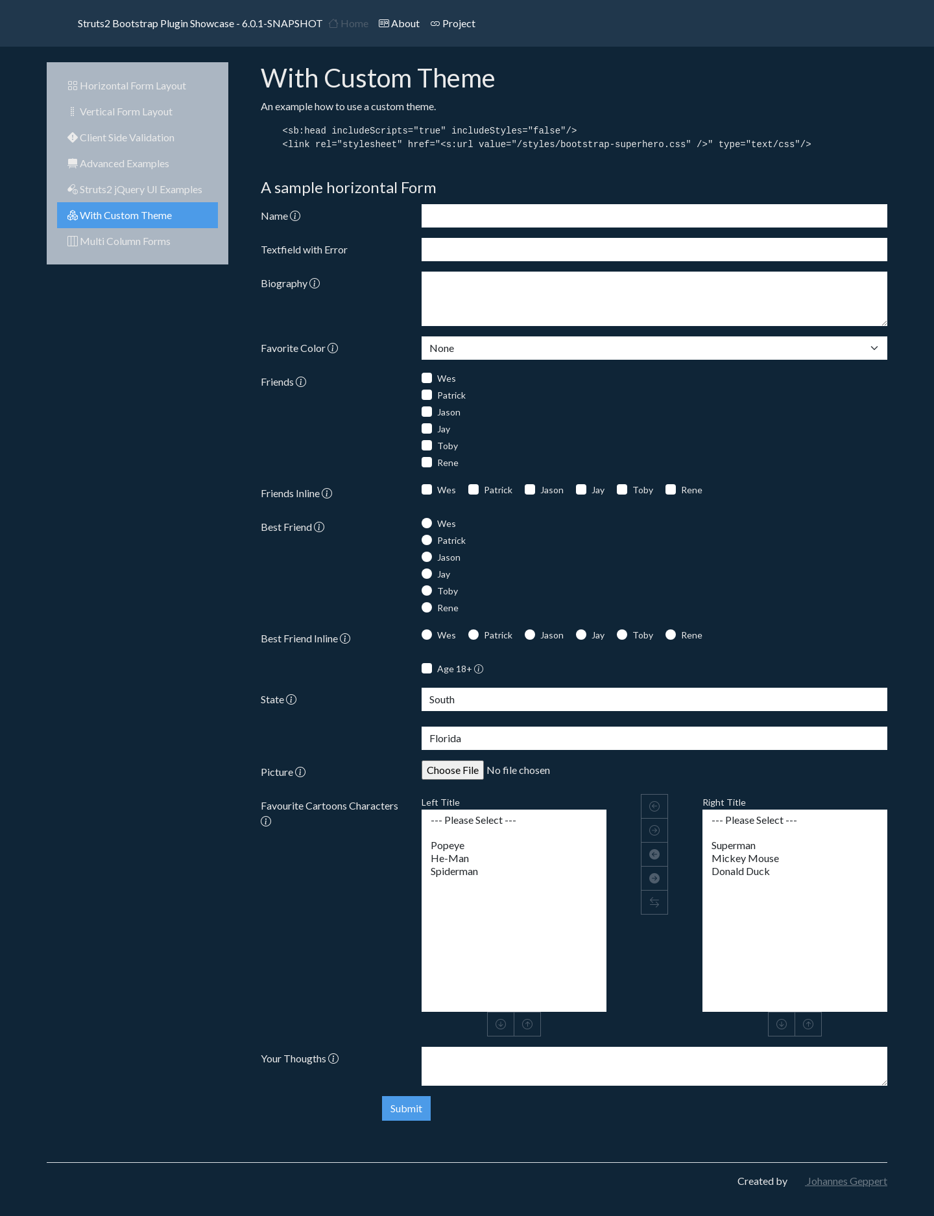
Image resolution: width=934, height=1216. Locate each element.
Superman (795, 845)
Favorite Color (299, 348)
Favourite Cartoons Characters (329, 813)
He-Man (514, 858)
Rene (448, 462)
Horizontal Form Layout (126, 85)
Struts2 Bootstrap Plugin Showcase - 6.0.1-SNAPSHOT (185, 23)
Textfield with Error (304, 249)
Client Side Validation (120, 137)
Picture (283, 772)
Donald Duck (795, 871)
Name (280, 215)
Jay (443, 428)
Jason (449, 411)
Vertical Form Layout (120, 111)
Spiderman (514, 871)
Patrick (451, 395)
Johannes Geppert (838, 1181)
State (278, 699)
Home (348, 23)
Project (452, 23)
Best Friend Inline (305, 638)
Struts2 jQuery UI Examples (134, 189)
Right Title (724, 802)
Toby (447, 445)
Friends (283, 381)
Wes (446, 378)
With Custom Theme (119, 215)
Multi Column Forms (119, 241)
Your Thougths (300, 1058)
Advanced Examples (118, 163)
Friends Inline (296, 493)
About (399, 23)
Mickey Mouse (795, 858)
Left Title (441, 802)
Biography (290, 283)
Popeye (514, 845)
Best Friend (292, 526)
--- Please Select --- (514, 819)
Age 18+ (460, 668)
